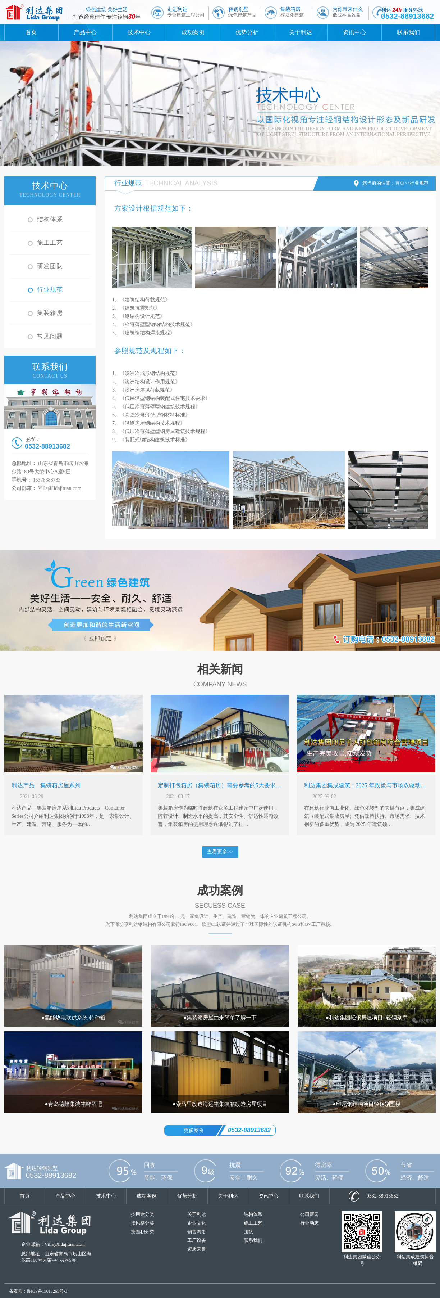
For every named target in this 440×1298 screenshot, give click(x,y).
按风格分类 (142, 1223)
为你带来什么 (348, 12)
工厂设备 (196, 1240)
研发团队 (50, 266)
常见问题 (50, 336)
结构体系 (50, 219)
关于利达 (300, 32)
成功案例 (193, 32)
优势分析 (246, 32)
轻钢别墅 (242, 12)
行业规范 (50, 289)
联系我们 (408, 32)
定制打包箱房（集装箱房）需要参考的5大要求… (219, 785)
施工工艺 (50, 242)
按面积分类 (142, 1231)
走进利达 (186, 12)
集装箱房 (292, 12)
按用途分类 (142, 1214)
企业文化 (196, 1223)
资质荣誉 (196, 1249)
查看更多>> (220, 852)
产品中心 (85, 32)
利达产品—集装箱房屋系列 (46, 785)
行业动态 (309, 1223)
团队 (248, 1231)
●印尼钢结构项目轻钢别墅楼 (366, 1104)
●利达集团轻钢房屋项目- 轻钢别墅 (367, 1017)
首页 (31, 32)
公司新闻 (309, 1214)
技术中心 (139, 32)
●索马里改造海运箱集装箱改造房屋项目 (220, 1104)
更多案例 (194, 1130)
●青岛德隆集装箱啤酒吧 (73, 1104)
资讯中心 (354, 32)
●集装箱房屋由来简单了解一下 (220, 1017)
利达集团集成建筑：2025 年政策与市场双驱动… (365, 785)
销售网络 (196, 1231)
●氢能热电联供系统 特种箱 (73, 1017)
